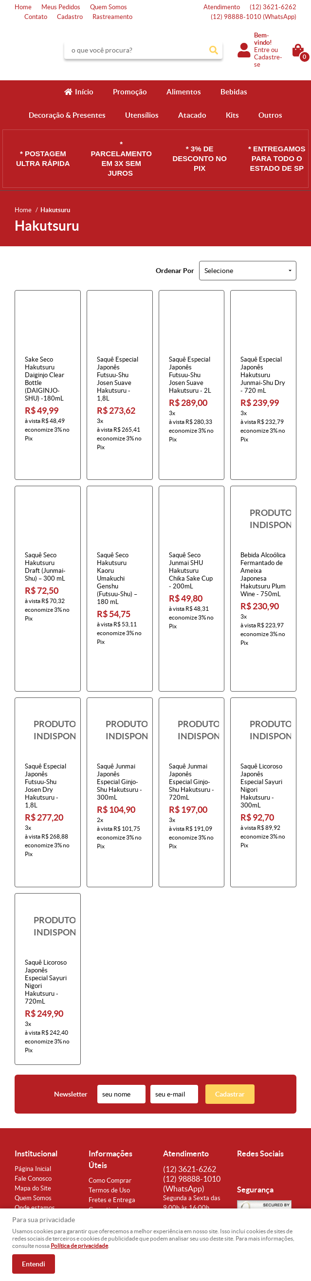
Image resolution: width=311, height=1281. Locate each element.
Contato (35, 16)
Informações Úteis (110, 1089)
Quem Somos (108, 7)
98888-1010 (253, 16)
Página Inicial (33, 1098)
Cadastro (70, 16)
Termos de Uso (109, 1119)
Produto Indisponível (263, 501)
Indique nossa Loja (40, 1147)
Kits (232, 115)
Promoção (130, 92)
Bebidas (233, 92)
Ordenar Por (175, 270)
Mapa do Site (33, 1117)
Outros (270, 115)
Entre (262, 50)
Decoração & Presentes (67, 115)
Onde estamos (35, 1137)
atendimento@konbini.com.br (203, 1147)
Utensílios (142, 115)
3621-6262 (273, 7)
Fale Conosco (33, 1108)
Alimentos (183, 92)
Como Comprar (110, 1110)
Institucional (36, 1083)
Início (84, 92)
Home (23, 7)
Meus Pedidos (60, 7)
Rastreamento (112, 16)
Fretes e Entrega (112, 1129)
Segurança (103, 1158)
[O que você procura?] (213, 50)
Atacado (192, 115)
